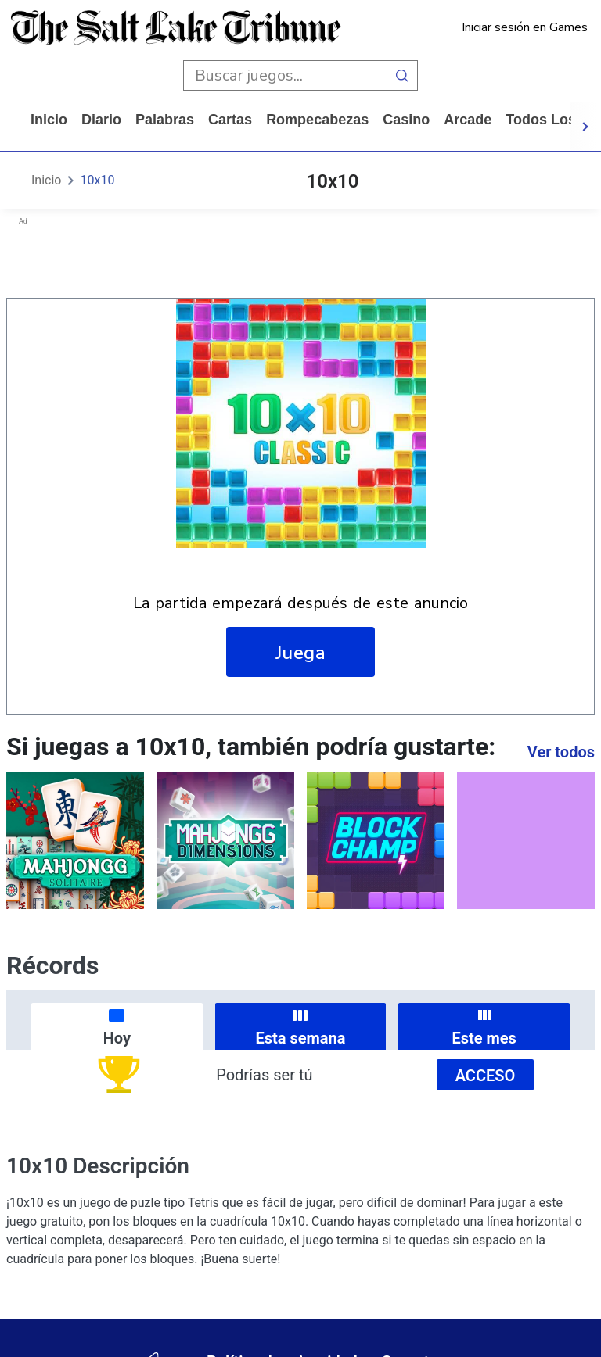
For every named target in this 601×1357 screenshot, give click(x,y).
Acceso (485, 1075)
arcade (467, 119)
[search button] (402, 75)
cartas (230, 119)
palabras (164, 119)
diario (101, 119)
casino (406, 119)
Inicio (49, 119)
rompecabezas (317, 119)
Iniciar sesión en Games (525, 27)
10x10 (97, 180)
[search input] (285, 75)
